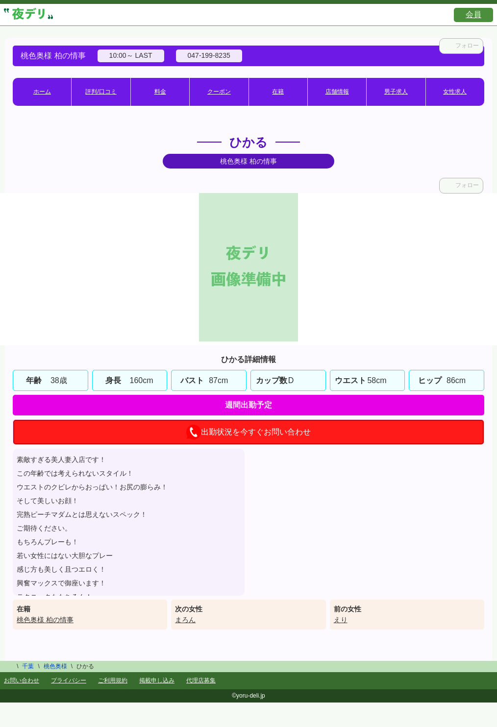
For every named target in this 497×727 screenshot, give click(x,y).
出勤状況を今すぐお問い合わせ (248, 432)
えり (341, 620)
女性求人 (455, 91)
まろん (185, 620)
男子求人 (396, 91)
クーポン (219, 91)
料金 (160, 91)
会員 (473, 14)
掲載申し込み (156, 680)
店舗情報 (337, 91)
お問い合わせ (21, 680)
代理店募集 (201, 680)
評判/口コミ (100, 91)
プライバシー (68, 680)
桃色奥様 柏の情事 (45, 620)
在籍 (278, 91)
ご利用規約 (112, 680)
